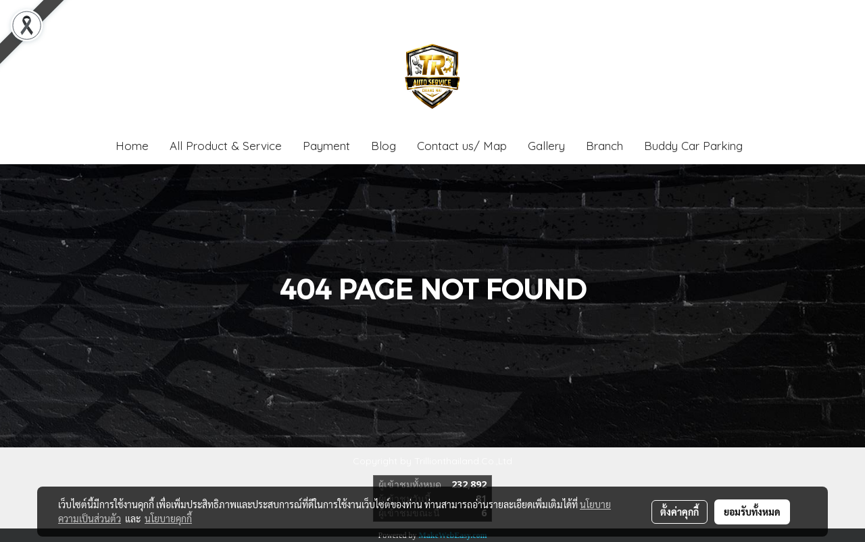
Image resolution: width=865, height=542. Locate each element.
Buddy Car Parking (693, 146)
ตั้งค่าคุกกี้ (679, 512)
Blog (383, 146)
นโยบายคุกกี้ (168, 518)
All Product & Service (226, 146)
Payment (326, 146)
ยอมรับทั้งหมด (752, 512)
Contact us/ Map (462, 146)
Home (132, 146)
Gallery (546, 146)
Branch (604, 146)
